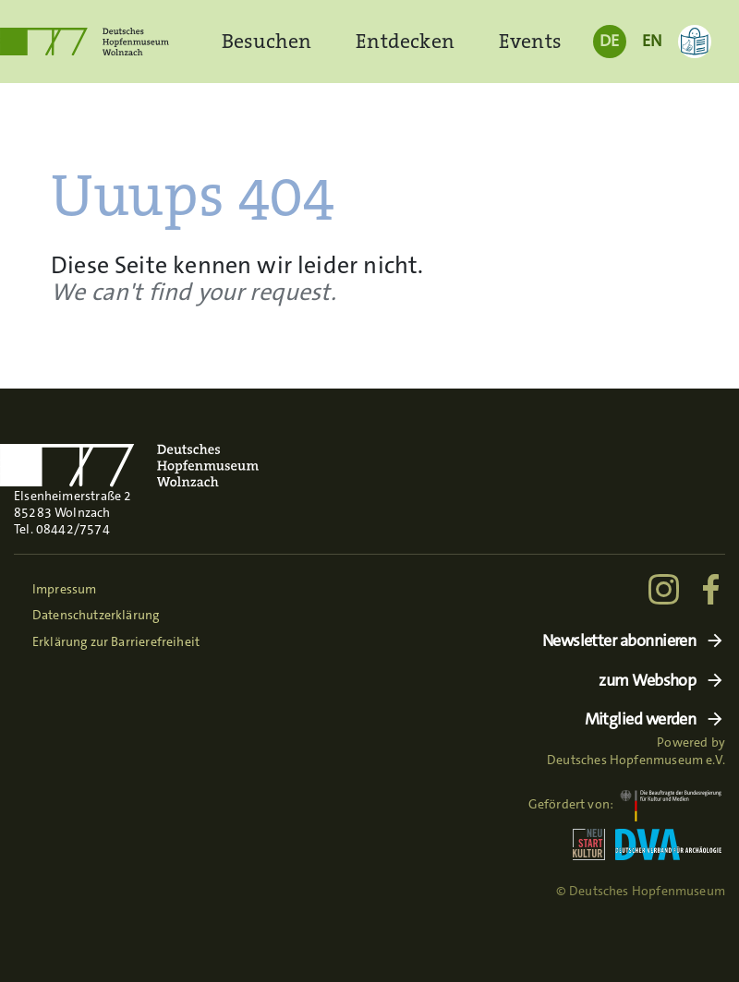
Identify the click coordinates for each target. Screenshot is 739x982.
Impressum (64, 589)
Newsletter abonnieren (619, 641)
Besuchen (266, 41)
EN (651, 41)
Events (530, 41)
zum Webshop (647, 680)
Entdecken (405, 41)
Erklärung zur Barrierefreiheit (116, 641)
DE (609, 41)
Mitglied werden (641, 719)
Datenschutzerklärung (96, 614)
